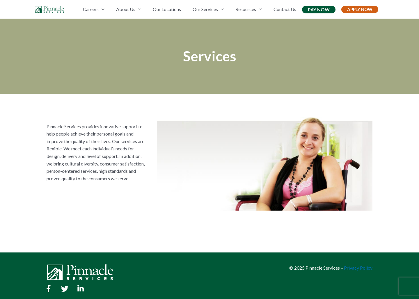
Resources (245, 9)
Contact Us (285, 9)
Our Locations (167, 9)
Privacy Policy (358, 267)
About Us (125, 9)
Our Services (205, 9)
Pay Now (319, 9)
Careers (91, 9)
